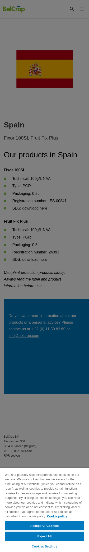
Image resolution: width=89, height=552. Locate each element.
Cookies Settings (44, 546)
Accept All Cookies (44, 526)
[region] (44, 510)
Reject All (44, 536)
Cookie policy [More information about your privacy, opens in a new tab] (57, 516)
